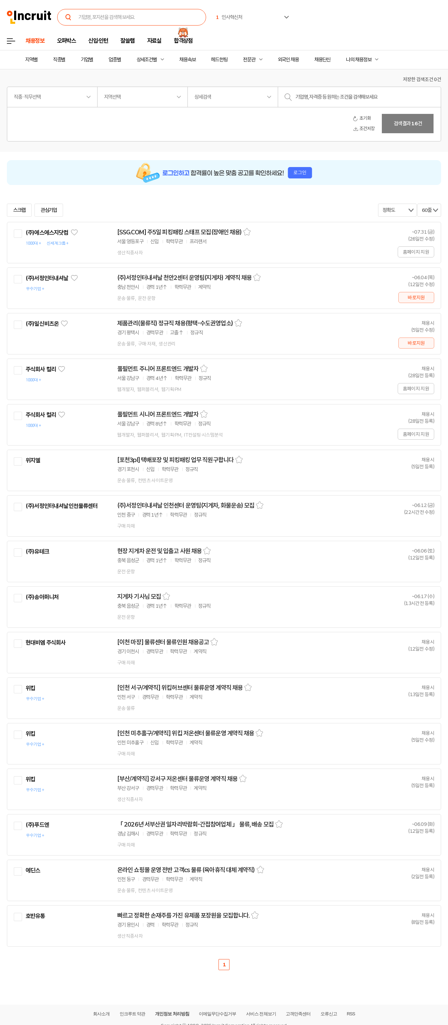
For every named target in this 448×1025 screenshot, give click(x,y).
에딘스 (33, 870)
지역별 (31, 59)
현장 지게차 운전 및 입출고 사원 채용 (159, 551)
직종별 (59, 59)
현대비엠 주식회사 (45, 642)
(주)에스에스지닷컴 (47, 232)
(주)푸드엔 (37, 825)
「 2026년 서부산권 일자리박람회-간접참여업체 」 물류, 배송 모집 (195, 824)
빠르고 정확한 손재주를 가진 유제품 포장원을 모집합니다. (183, 915)
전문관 (249, 59)
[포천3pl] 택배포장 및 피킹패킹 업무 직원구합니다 (175, 460)
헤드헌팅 (219, 59)
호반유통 (35, 916)
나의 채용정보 (358, 59)
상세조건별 (146, 59)
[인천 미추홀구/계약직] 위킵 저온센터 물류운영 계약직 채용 (185, 733)
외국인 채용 (288, 59)
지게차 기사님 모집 (139, 597)
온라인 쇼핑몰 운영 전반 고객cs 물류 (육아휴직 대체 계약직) (186, 870)
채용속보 (187, 59)
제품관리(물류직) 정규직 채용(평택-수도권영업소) (175, 323)
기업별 (87, 59)
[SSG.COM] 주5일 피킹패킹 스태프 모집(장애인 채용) (179, 232)
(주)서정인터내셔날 (47, 278)
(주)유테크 (37, 551)
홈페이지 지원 (416, 252)
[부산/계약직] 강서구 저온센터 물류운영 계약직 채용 (177, 779)
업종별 (115, 59)
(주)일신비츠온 (42, 324)
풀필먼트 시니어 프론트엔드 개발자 (157, 414)
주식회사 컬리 (41, 369)
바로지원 (416, 297)
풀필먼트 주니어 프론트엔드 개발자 (157, 369)
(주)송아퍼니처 (42, 597)
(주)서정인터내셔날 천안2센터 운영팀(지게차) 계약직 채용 (184, 278)
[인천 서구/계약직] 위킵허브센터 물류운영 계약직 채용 (180, 688)
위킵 (30, 688)
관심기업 (49, 210)
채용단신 (322, 59)
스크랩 (19, 210)
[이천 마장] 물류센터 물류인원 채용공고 (163, 642)
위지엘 (33, 460)
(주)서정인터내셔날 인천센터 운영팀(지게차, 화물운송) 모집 (185, 505)
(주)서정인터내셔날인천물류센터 (62, 506)
